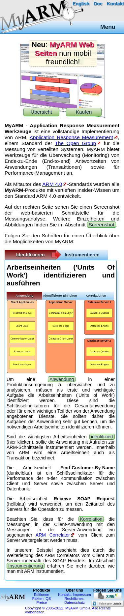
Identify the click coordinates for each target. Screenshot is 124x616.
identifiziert (102, 436)
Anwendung (24, 295)
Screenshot (101, 224)
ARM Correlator (53, 535)
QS (48, 599)
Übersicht (41, 112)
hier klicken (20, 442)
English (81, 3)
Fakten (38, 599)
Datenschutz (74, 602)
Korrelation (91, 519)
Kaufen (84, 112)
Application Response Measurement (71, 137)
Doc (98, 3)
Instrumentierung (25, 566)
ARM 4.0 (52, 184)
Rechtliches (74, 599)
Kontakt (115, 3)
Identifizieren (30, 254)
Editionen (41, 595)
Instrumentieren (82, 254)
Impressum (82, 595)
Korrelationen (96, 295)
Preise (41, 602)
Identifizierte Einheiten (60, 295)
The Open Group (75, 143)
